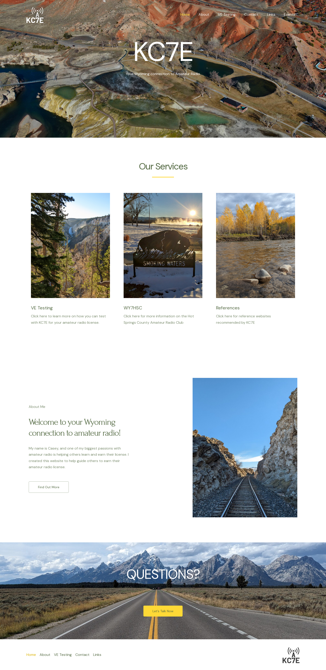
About (210, 14)
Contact (255, 14)
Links (273, 14)
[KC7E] (34, 14)
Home (192, 14)
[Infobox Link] (70, 259)
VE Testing (231, 14)
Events (290, 14)
